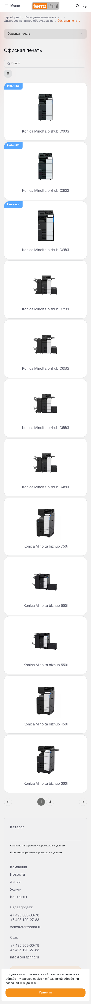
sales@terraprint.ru (25, 927)
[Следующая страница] (83, 802)
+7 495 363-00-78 (24, 915)
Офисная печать (45, 33)
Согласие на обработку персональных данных (37, 846)
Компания (18, 867)
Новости (17, 874)
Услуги (15, 889)
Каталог (17, 827)
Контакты (18, 897)
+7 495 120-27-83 (24, 920)
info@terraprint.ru (24, 957)
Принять (45, 992)
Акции (15, 882)
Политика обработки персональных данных (36, 853)
